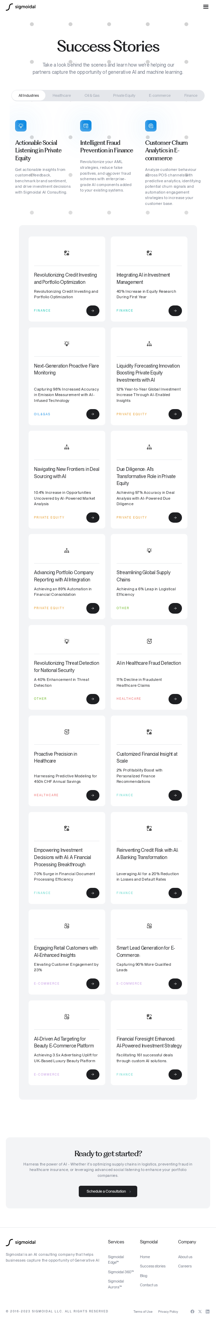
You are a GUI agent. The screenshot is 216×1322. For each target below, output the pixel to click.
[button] (206, 7)
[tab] (28, 95)
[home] (21, 7)
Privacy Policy (168, 1311)
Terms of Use (142, 1311)
